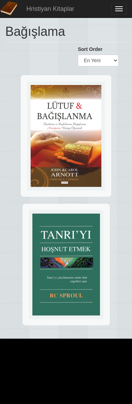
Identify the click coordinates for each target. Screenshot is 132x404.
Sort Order (90, 49)
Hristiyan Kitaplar (50, 8)
